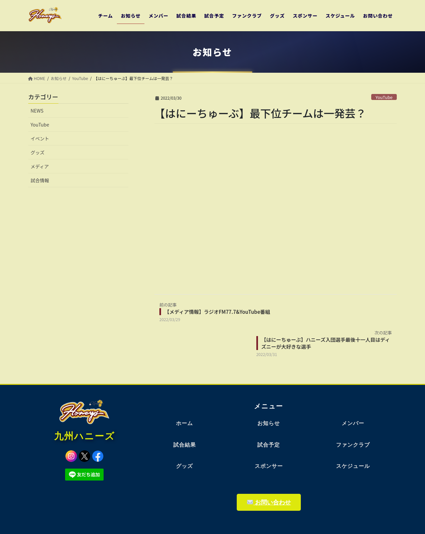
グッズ (37, 152)
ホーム (184, 423)
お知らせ (268, 423)
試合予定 (268, 445)
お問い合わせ (269, 502)
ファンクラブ (353, 445)
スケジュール (353, 466)
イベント (40, 138)
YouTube (384, 97)
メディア (40, 166)
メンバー (353, 423)
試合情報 (40, 180)
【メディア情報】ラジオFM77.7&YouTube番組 (217, 311)
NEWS (37, 110)
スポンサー (269, 466)
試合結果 (184, 445)
